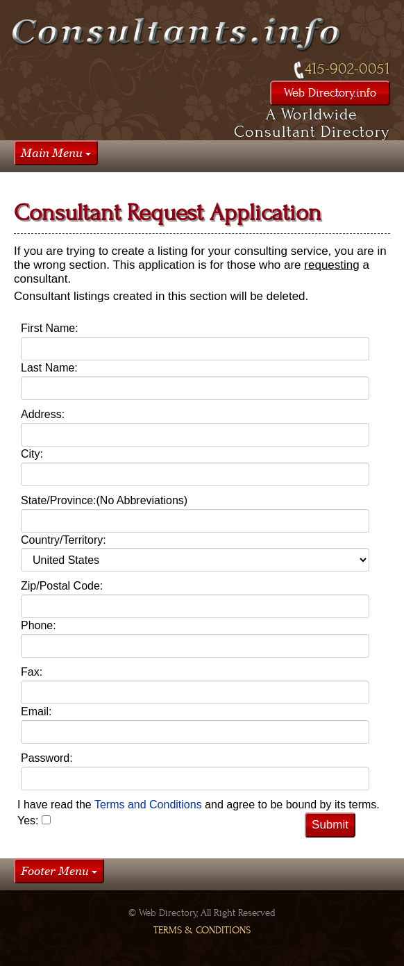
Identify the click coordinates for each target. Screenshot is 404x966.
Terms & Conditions (202, 930)
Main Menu (56, 152)
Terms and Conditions (149, 804)
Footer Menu (59, 870)
